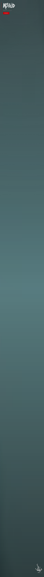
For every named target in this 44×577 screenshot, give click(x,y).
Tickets (6, 13)
